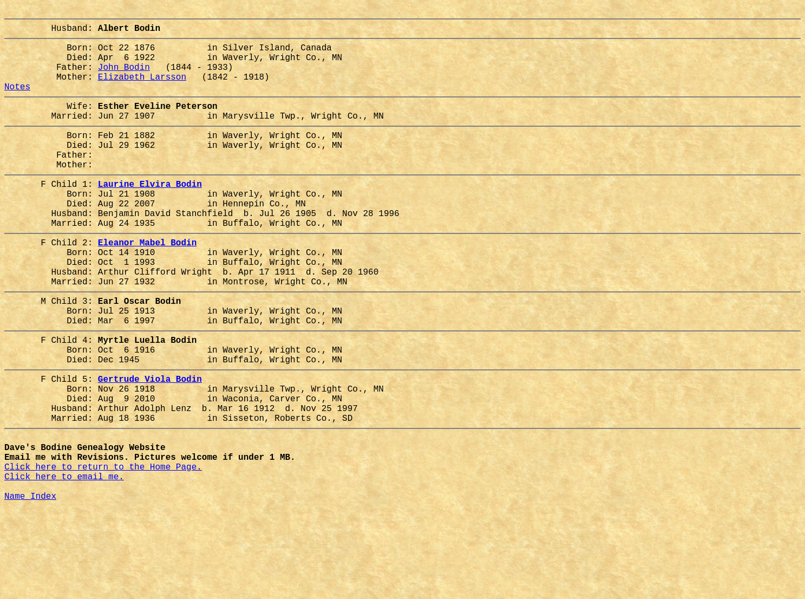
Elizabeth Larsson (142, 89)
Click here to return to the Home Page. (103, 549)
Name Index (30, 584)
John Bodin (124, 77)
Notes (17, 101)
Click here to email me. (64, 561)
